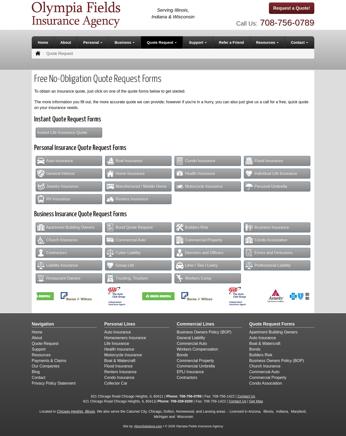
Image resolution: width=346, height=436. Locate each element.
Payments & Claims (49, 361)
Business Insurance (267, 227)
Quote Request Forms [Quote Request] (272, 324)
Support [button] (198, 42)
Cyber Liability (124, 252)
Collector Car (115, 383)
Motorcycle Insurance (199, 186)
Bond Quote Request (130, 227)
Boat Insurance (125, 161)
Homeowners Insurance (125, 338)
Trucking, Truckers (127, 278)
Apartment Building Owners (66, 227)
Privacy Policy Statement (54, 383)
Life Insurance (116, 343)
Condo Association (266, 240)
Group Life (120, 265)
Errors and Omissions (269, 252)
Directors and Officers (199, 252)
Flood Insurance (264, 161)
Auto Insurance (55, 161)
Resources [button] (267, 42)
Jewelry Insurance (57, 186)
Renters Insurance (127, 199)
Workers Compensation (197, 349)
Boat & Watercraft (120, 361)
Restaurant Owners (59, 278)
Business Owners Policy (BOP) (204, 332)
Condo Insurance (195, 161)
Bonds (182, 355)
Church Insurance (57, 240)
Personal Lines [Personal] (119, 324)
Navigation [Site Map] (43, 324)
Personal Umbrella (266, 186)
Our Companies (45, 366)
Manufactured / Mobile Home (137, 186)
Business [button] (125, 42)
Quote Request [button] (162, 42)
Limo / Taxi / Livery (197, 265)
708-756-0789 (287, 22)
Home (43, 42)
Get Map (256, 401)
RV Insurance (53, 199)
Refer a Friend (231, 42)
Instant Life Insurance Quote (62, 132)
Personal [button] (93, 42)
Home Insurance (126, 173)
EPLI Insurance (190, 372)
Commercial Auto (126, 240)
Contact (38, 377)
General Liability (191, 338)
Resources (41, 355)
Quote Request (45, 343)
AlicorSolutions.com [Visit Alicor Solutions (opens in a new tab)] (148, 426)
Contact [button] (299, 42)
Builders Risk (192, 227)
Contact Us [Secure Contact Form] (246, 396)
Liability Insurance (57, 265)
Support (39, 349)
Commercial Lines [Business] (195, 324)
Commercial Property (199, 240)
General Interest (56, 173)
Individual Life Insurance (271, 173)
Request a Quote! (291, 8)
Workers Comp (193, 278)
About (65, 42)
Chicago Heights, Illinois (76, 411)
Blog (36, 372)
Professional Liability (268, 265)
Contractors (52, 252)
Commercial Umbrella (196, 366)
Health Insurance (195, 173)
